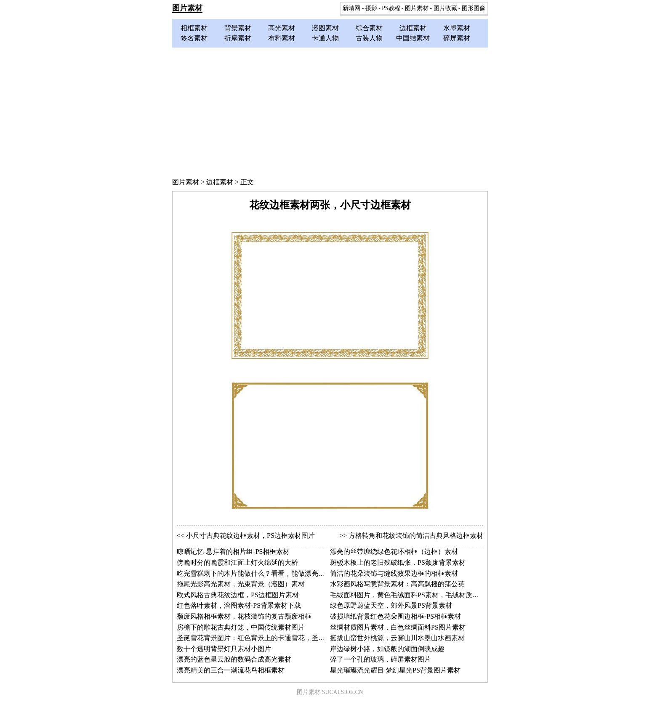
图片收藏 (445, 8)
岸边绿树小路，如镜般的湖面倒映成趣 (387, 648)
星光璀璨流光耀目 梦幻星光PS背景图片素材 (395, 670)
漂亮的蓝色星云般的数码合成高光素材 (234, 659)
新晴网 (351, 8)
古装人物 (369, 38)
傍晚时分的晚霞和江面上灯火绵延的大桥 (237, 562)
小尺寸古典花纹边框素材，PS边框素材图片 (250, 535)
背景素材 (237, 28)
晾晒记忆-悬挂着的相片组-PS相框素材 (233, 551)
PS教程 (391, 8)
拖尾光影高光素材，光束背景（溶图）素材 (241, 584)
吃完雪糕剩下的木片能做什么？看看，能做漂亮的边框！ (261, 573)
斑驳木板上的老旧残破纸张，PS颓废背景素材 (398, 562)
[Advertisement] (330, 111)
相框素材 (194, 28)
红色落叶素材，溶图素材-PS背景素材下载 (239, 605)
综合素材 (369, 28)
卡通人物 (325, 38)
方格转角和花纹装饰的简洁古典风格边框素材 (416, 535)
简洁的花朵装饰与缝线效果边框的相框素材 (394, 573)
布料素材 (281, 38)
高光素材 (281, 28)
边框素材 (412, 28)
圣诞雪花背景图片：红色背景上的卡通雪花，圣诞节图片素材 (268, 637)
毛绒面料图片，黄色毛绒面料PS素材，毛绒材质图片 (408, 594)
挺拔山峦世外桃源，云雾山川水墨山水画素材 (397, 637)
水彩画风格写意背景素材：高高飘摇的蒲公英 (397, 584)
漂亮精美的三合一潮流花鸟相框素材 (231, 670)
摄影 (371, 8)
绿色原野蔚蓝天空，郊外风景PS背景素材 (391, 605)
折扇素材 (237, 38)
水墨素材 (456, 28)
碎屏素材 (456, 38)
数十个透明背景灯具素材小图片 (224, 648)
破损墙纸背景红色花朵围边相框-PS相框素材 (395, 616)
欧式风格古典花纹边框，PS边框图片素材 (238, 594)
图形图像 (473, 8)
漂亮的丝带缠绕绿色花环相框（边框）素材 (394, 551)
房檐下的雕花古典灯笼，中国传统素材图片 (241, 627)
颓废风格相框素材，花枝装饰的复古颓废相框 (244, 616)
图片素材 (187, 8)
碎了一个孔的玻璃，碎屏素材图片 (380, 659)
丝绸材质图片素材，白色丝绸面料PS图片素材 (398, 627)
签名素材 (194, 38)
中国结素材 (413, 38)
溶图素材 (325, 28)
